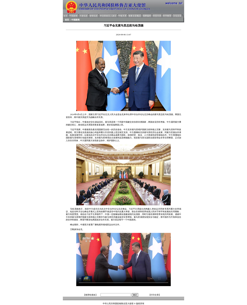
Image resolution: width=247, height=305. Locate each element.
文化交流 (177, 16)
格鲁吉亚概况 (135, 16)
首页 (65, 16)
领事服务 (147, 16)
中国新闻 (73, 16)
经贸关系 (157, 16)
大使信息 (83, 16)
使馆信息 (93, 16)
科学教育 (167, 16)
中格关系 (122, 16)
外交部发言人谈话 (108, 16)
